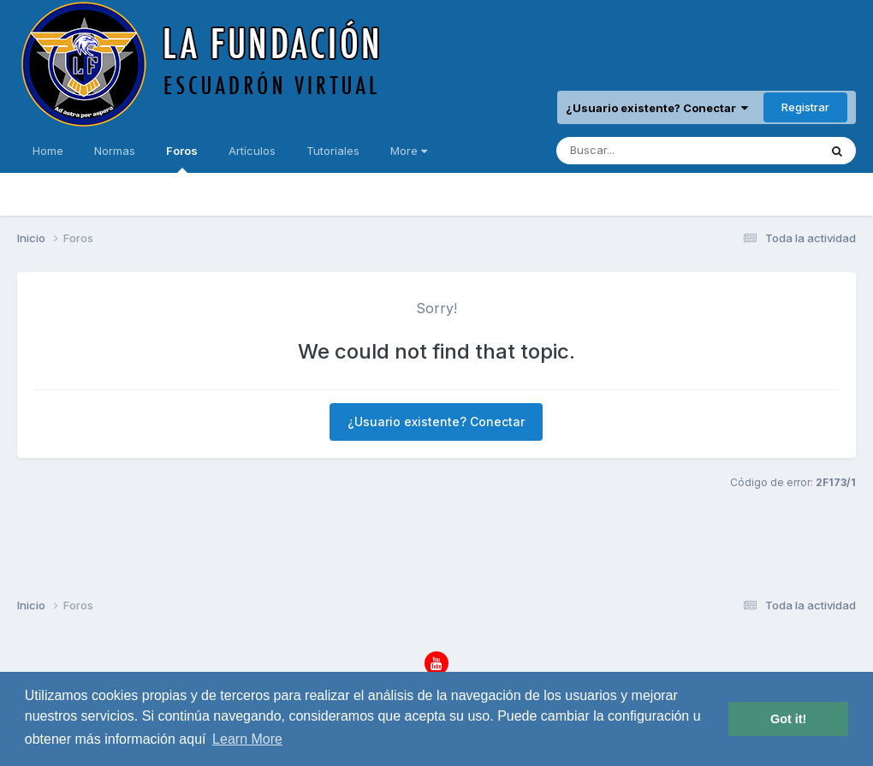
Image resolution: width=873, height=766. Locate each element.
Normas (114, 150)
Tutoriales (332, 150)
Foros (182, 158)
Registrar (805, 107)
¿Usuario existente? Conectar (657, 108)
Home (48, 150)
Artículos (252, 150)
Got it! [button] (788, 719)
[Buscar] (639, 150)
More (408, 150)
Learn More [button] (247, 739)
